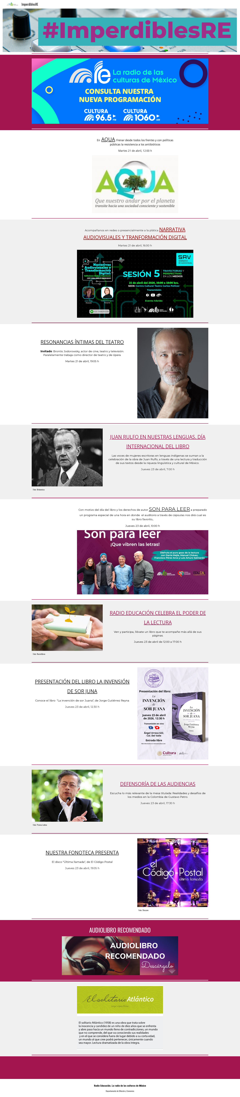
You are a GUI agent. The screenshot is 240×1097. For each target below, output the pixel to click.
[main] (135, 144)
